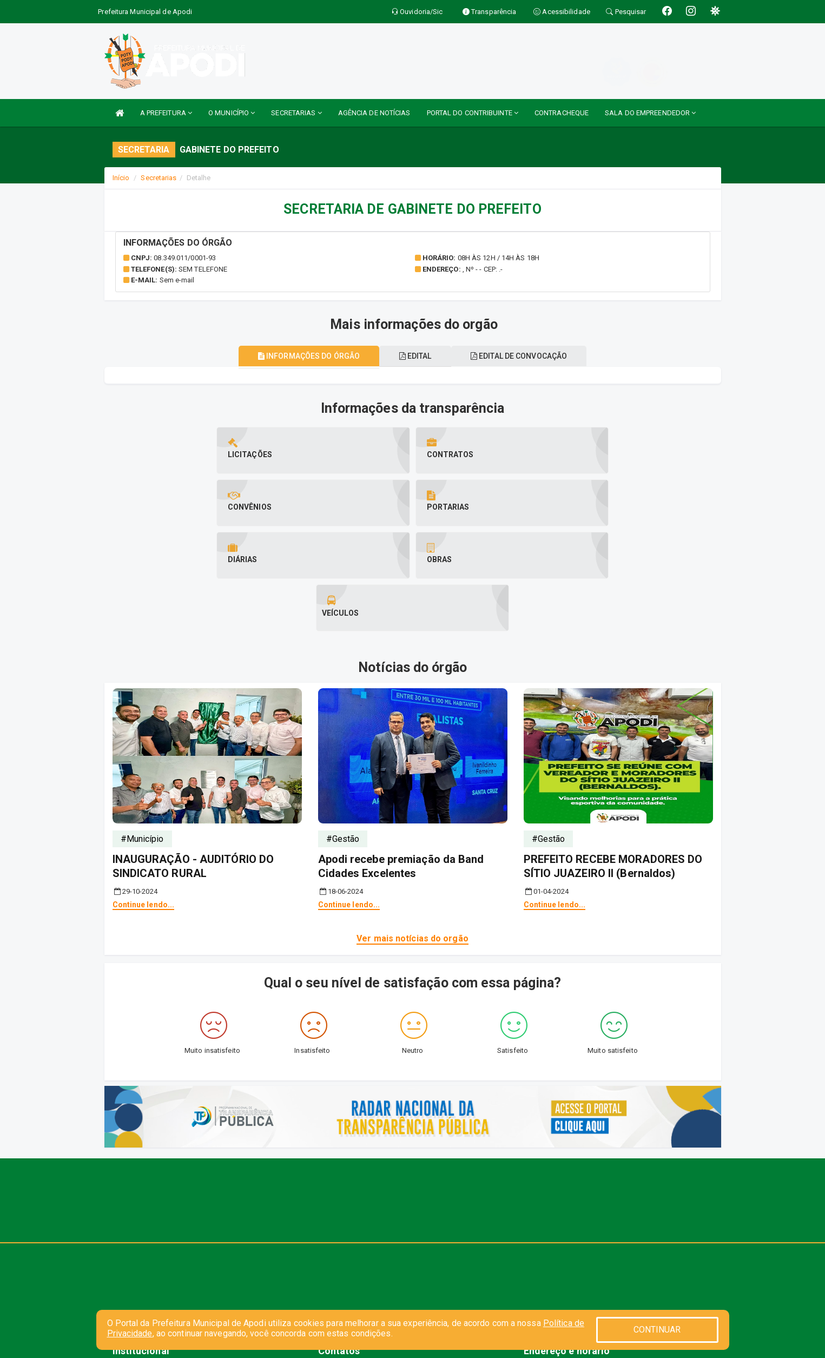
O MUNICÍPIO (231, 113)
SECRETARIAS (296, 113)
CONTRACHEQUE (561, 113)
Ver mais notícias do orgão (412, 833)
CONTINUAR (657, 1329)
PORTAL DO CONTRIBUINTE (472, 113)
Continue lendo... (144, 799)
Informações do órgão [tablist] (302, 356)
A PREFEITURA (166, 113)
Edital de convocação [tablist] (525, 356)
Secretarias (158, 178)
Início (121, 178)
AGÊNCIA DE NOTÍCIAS (374, 113)
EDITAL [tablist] (415, 356)
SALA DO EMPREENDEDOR (650, 113)
